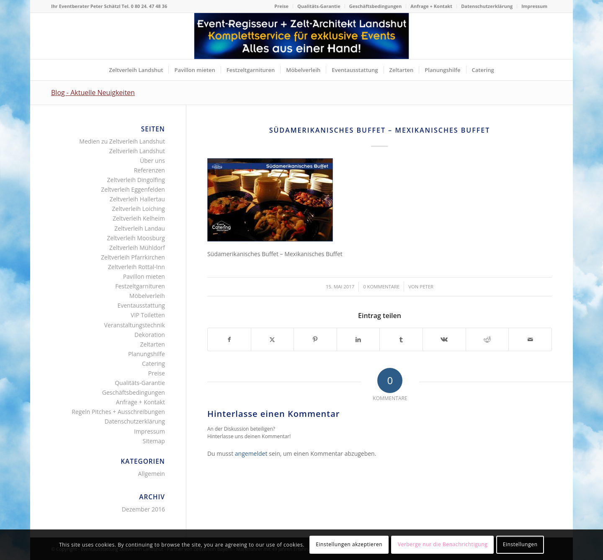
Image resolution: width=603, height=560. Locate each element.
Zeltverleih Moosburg (136, 238)
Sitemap (154, 441)
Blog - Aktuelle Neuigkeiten (93, 92)
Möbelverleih (147, 296)
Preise (281, 6)
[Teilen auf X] (272, 339)
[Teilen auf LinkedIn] (358, 339)
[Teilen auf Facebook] (229, 339)
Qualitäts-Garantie (318, 6)
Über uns (152, 160)
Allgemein (151, 474)
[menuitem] (281, 6)
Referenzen (149, 170)
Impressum (534, 6)
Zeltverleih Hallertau (137, 199)
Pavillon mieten (144, 276)
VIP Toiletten (148, 315)
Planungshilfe (146, 354)
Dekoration (149, 335)
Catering (153, 363)
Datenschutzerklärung (487, 6)
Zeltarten (152, 344)
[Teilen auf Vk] (444, 339)
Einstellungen (520, 544)
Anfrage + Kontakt (431, 6)
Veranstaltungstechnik (134, 325)
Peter (426, 286)
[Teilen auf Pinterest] (315, 339)
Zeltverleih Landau (139, 228)
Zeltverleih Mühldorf (137, 248)
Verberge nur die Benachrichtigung (443, 544)
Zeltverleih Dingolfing (136, 180)
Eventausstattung (141, 305)
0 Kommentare (381, 286)
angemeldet (251, 453)
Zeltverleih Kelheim (139, 218)
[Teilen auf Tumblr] (401, 339)
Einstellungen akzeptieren (349, 544)
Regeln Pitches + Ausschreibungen (118, 412)
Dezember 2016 (143, 509)
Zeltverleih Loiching (138, 209)
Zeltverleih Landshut (137, 151)
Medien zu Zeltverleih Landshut (122, 141)
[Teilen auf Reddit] (487, 339)
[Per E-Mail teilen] (530, 339)
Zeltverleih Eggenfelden (133, 189)
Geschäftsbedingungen (375, 6)
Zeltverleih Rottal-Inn (136, 267)
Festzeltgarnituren (140, 286)
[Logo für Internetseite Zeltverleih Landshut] (301, 36)
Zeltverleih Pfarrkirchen (133, 257)
